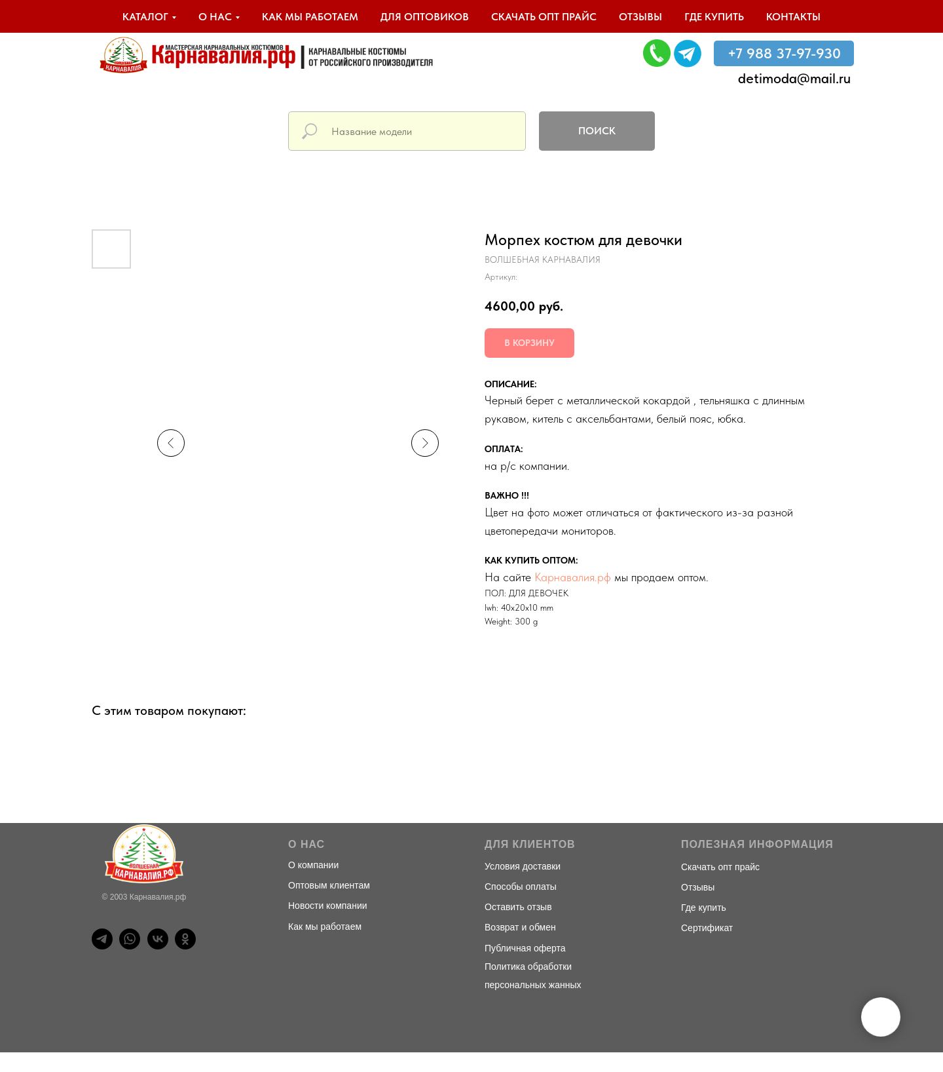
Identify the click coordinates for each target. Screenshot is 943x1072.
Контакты (793, 16)
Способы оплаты (521, 886)
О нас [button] (215, 16)
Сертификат (707, 928)
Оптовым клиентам (329, 885)
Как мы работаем (310, 16)
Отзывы (640, 16)
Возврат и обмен (520, 927)
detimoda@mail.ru (794, 77)
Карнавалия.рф (572, 577)
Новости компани (325, 905)
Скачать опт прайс (544, 16)
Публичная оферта (525, 948)
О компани (310, 865)
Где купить (714, 16)
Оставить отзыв (518, 907)
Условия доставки (523, 866)
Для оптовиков (424, 16)
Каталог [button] (145, 16)
